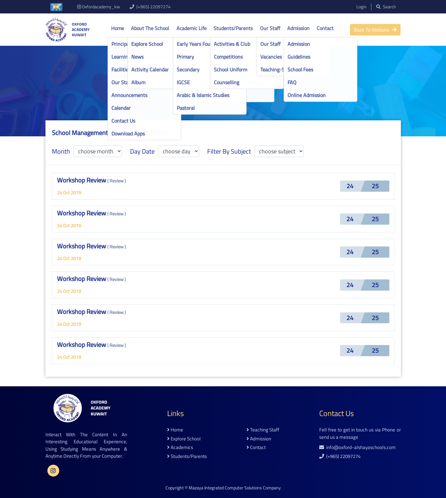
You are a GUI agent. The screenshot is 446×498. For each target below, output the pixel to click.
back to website (375, 30)
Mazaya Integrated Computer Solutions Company (235, 488)
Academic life (191, 28)
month (61, 151)
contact (256, 447)
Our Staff (270, 28)
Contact (325, 28)
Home (117, 28)
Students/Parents (233, 28)
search (386, 7)
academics (180, 447)
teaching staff (263, 430)
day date (142, 151)
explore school (184, 439)
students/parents (187, 456)
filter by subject (229, 151)
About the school (150, 28)
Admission (298, 28)
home (175, 430)
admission (259, 439)
